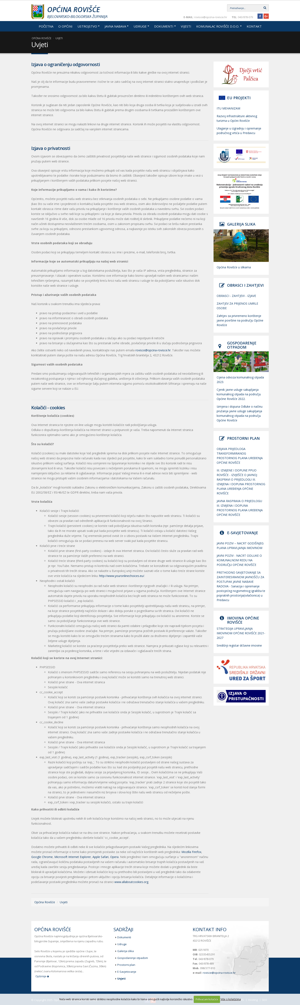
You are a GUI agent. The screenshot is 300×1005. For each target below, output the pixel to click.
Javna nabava (115, 26)
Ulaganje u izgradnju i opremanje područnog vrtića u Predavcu (239, 130)
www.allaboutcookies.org (131, 882)
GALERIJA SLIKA (241, 224)
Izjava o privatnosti (50, 148)
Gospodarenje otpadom (132, 958)
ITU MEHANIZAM (228, 108)
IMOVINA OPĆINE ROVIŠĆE (243, 620)
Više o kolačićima (231, 999)
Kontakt (254, 26)
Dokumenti (163, 26)
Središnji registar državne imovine (239, 645)
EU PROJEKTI (239, 97)
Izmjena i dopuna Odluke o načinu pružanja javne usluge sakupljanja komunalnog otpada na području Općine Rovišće (239, 413)
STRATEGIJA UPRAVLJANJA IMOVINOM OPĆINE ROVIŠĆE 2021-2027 (241, 633)
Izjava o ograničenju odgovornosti (65, 64)
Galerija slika (125, 951)
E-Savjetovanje (126, 972)
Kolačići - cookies (48, 407)
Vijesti (186, 26)
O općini (65, 26)
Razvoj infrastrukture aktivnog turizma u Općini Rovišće (237, 118)
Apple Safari (100, 857)
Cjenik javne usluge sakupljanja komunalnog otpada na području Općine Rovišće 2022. (239, 394)
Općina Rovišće (41, 38)
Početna (46, 26)
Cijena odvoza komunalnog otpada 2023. (240, 379)
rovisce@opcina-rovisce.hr (153, 350)
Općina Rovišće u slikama (234, 267)
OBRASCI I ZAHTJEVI (245, 285)
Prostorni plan (126, 965)
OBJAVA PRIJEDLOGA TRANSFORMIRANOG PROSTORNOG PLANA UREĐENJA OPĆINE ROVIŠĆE (240, 456)
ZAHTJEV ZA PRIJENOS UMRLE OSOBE (237, 306)
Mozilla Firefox (191, 852)
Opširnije (42, 976)
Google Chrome (42, 857)
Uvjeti (59, 38)
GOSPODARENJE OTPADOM (241, 345)
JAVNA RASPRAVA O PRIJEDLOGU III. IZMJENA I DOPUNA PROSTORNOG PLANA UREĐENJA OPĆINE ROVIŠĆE (240, 508)
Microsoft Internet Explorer (72, 857)
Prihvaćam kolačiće (207, 999)
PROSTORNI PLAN (243, 438)
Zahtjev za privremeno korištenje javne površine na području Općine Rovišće (240, 320)
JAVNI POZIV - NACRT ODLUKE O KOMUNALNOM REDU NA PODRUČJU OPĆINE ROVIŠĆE (239, 560)
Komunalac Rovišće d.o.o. (217, 26)
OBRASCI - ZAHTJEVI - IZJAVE (236, 296)
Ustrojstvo (87, 26)
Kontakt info (209, 929)
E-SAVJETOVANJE (242, 532)
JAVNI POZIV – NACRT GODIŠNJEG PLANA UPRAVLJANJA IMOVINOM (240, 545)
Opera (114, 857)
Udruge (140, 26)
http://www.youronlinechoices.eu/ (121, 576)
